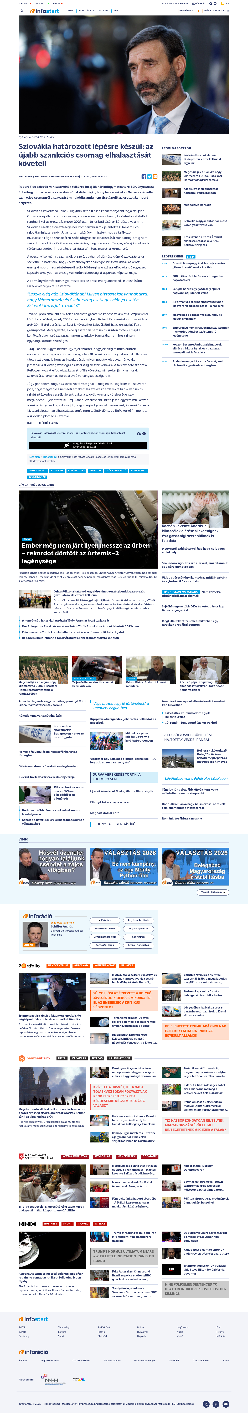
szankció (95, 471)
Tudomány (64, 1327)
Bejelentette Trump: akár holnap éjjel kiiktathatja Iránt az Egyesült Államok (195, 1031)
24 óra (70, 11)
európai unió (76, 471)
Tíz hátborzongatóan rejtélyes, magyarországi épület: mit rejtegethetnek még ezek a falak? (195, 1125)
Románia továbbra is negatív (182, 818)
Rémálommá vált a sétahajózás (40, 716)
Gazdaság (24, 1336)
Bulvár (140, 1327)
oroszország (37, 471)
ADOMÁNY (150, 1156)
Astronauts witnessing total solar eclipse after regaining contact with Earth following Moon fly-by (51, 1277)
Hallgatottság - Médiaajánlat (60, 1404)
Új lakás (127, 965)
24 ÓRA (190, 257)
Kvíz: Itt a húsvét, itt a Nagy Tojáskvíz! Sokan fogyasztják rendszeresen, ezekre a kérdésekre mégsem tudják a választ (120, 1097)
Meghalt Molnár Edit (104, 813)
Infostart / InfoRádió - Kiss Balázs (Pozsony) (49, 176)
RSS (173, 1404)
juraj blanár (37, 477)
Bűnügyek (142, 1332)
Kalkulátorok (119, 1058)
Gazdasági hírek (201, 1361)
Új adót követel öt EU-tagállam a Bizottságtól (121, 791)
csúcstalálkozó (116, 471)
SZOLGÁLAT (102, 1156)
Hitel (62, 1058)
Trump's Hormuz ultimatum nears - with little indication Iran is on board (123, 1256)
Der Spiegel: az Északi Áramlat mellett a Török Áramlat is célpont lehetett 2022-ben (80, 626)
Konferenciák (105, 965)
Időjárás (220, 1336)
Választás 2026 (87, 11)
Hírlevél (220, 1332)
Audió (180, 1332)
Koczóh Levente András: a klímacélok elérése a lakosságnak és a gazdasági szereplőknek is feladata (190, 533)
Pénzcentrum (58, 965)
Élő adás (105, 920)
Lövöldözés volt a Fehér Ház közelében (196, 779)
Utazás (97, 1058)
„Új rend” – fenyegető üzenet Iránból (191, 723)
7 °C (225, 4)
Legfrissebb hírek (50, 1361)
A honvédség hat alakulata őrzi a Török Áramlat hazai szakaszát (65, 620)
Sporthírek (173, 1361)
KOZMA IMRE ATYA (75, 1156)
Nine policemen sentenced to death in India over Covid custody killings (195, 1289)
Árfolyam (81, 965)
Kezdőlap (34, 457)
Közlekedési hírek (81, 1361)
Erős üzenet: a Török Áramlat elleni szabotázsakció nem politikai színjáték (73, 632)
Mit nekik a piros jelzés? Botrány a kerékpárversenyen (139, 737)
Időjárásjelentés (112, 1361)
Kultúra (62, 1332)
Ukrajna (104, 11)
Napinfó (141, 1336)
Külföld (22, 1332)
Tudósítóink (50, 457)
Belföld (22, 1327)
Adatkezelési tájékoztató (109, 1404)
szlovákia (57, 471)
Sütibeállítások (185, 1404)
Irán (116, 11)
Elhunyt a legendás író (114, 824)
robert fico (138, 471)
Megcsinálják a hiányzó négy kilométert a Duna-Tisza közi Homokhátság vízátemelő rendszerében (38, 688)
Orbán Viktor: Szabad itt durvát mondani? (147, 684)
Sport (67, 1223)
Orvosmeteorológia (144, 1361)
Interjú (101, 1332)
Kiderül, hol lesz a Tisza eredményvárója (47, 777)
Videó (180, 1336)
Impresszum (86, 1404)
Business (50, 1223)
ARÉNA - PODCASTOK (214, 11)
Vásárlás (79, 1058)
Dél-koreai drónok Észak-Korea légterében (48, 766)
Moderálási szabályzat (139, 1404)
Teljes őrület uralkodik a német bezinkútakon (92, 684)
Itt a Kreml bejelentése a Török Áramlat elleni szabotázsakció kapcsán (70, 638)
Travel (83, 1223)
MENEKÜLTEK (126, 1156)
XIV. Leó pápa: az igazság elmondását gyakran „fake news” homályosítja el (202, 686)
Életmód (102, 1336)
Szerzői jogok (161, 1404)
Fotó (218, 1327)
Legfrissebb (183, 1327)
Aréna (226, 1361)
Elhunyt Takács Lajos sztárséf (110, 802)
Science (99, 1223)
